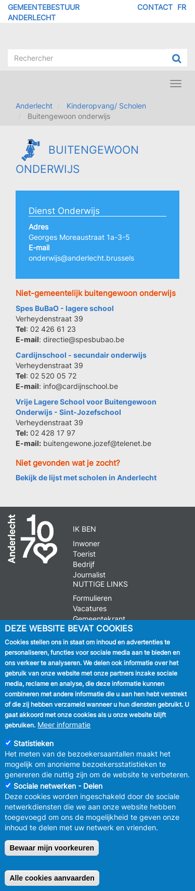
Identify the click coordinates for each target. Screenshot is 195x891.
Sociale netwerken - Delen (58, 796)
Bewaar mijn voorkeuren (51, 858)
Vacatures (90, 608)
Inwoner (86, 543)
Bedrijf (84, 564)
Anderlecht (34, 105)
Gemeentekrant (99, 618)
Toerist (84, 553)
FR (181, 7)
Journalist (89, 574)
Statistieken (34, 753)
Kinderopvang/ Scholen (106, 105)
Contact (155, 7)
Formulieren (92, 597)
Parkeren (88, 629)
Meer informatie (63, 735)
